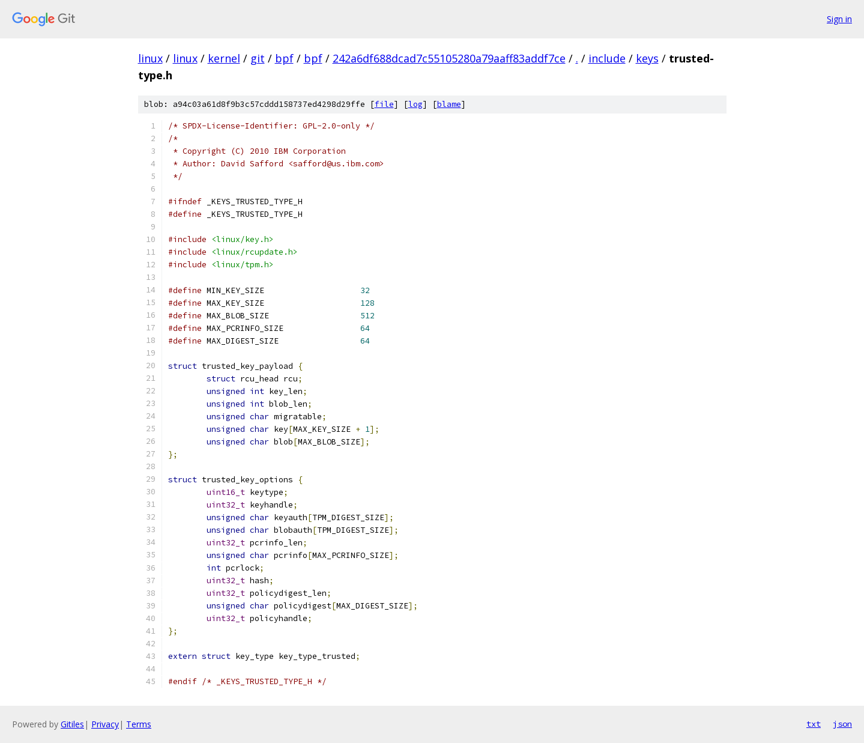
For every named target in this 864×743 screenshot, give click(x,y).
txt (813, 723)
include (607, 58)
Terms (138, 724)
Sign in (839, 19)
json (842, 723)
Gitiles (72, 724)
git (257, 58)
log (415, 104)
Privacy (105, 724)
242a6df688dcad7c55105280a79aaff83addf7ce (449, 58)
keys (647, 58)
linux (150, 58)
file (384, 104)
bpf (284, 58)
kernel (224, 58)
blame (449, 104)
